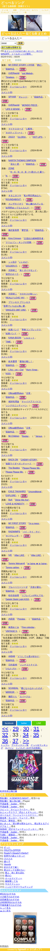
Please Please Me (31, 468)
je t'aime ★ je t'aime (37, 563)
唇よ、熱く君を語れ (14, 873)
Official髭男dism (16, 393)
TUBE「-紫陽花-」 (9, 835)
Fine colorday (28, 627)
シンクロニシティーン (16, 405)
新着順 (18, 60)
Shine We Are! (22, 500)
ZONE (11, 168)
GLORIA (22, 137)
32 (5, 735)
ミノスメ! (44, 10)
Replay (25, 436)
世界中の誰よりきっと (14, 856)
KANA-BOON (14, 338)
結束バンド (13, 329)
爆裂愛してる (11, 881)
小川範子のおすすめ (9, 897)
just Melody (27, 73)
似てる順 (6, 60)
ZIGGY (11, 137)
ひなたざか (11, 668)
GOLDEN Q (11, 266)
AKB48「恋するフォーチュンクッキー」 (19, 829)
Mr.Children (13, 436)
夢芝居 (25, 230)
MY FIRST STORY (17, 523)
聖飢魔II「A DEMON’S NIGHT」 (15, 798)
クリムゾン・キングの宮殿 (18, 242)
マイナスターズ (15, 129)
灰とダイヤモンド (28, 270)
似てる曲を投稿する (11, 47)
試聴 (23, 69)
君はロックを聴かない (14, 870)
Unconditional (34, 491)
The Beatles (14, 468)
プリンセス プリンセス (19, 302)
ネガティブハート (14, 133)
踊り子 (7, 861)
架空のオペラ (12, 274)
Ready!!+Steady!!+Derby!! (16, 853)
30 (26, 729)
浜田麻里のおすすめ (9, 899)
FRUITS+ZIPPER (12, 850)
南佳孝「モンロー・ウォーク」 (15, 818)
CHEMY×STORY (29, 460)
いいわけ (23, 262)
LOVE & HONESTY (15, 504)
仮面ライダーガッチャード (18, 464)
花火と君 (15, 164)
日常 (28, 393)
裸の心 (8, 875)
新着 (15, 11)
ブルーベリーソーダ (18, 587)
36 (5, 741)
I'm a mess (34, 523)
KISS (8, 373)
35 (36, 735)
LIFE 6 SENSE (13, 109)
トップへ (5, 745)
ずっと (7, 847)
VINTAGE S (11, 631)
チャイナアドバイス (31, 401)
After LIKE (19, 555)
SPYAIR (12, 97)
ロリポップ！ (36, 949)
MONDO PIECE (29, 105)
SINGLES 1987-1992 (16, 310)
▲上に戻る (5, 911)
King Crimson (14, 238)
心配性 (29, 129)
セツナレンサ (12, 536)
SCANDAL (13, 688)
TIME (8, 342)
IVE (10, 555)
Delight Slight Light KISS (17, 599)
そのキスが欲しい (28, 294)
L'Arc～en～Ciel (15, 370)
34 (26, 735)
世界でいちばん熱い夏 (14, 306)
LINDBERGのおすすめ (11, 902)
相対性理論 (13, 401)
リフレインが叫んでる (32, 595)
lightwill (22, 949)
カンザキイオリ (15, 204)
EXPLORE (11, 495)
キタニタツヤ (14, 195)
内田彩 (11, 619)
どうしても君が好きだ (28, 656)
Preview (21, 619)
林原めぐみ (13, 627)
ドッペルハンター (18, 87)
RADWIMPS (14, 531)
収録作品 (10, 69)
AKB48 (11, 656)
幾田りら (12, 696)
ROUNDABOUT (13, 199)
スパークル (25, 696)
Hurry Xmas (31, 370)
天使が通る (35, 587)
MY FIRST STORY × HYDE (21, 65)
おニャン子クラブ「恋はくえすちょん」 (19, 812)
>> (26, 741)
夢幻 (39, 65)
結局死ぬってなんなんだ (17, 208)
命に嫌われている (34, 204)
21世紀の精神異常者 (33, 238)
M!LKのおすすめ (8, 894)
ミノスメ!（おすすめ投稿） (29, 748)
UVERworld (13, 73)
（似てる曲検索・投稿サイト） (16, 6)
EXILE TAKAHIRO (17, 491)
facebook (9, 723)
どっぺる (5, 11)
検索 (20, 43)
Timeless (10, 77)
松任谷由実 (13, 595)
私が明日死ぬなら (32, 195)
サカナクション (12, 884)
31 (36, 729)
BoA (10, 500)
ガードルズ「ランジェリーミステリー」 (19, 815)
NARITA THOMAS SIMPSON (22, 160)
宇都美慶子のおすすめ (10, 905)
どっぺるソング (12, 3)
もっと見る (5, 908)
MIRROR (10, 692)
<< (5, 729)
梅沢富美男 (13, 230)
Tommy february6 (16, 563)
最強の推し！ (26, 361)
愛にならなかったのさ (31, 688)
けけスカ (8, 859)
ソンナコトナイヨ (28, 665)
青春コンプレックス (31, 329)
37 (15, 741)
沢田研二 (12, 270)
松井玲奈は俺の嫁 (8, 791)
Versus (38, 436)
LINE (38, 723)
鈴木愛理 (12, 361)
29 (16, 729)
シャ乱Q (12, 262)
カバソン (35, 10)
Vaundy (7, 864)
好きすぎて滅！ (11, 867)
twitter (24, 723)
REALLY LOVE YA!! (15, 298)
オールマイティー (13, 878)
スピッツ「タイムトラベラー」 (15, 809)
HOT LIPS (37, 137)
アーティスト (25, 11)
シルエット (29, 338)
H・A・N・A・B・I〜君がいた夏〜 (27, 172)
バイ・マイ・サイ (31, 532)
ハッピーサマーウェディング (19, 887)
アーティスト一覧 (20, 745)
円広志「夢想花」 (8, 821)
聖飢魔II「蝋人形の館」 (11, 801)
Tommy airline (12, 567)
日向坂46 (12, 665)
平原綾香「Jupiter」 (9, 804)
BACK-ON (13, 460)
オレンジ (23, 97)
